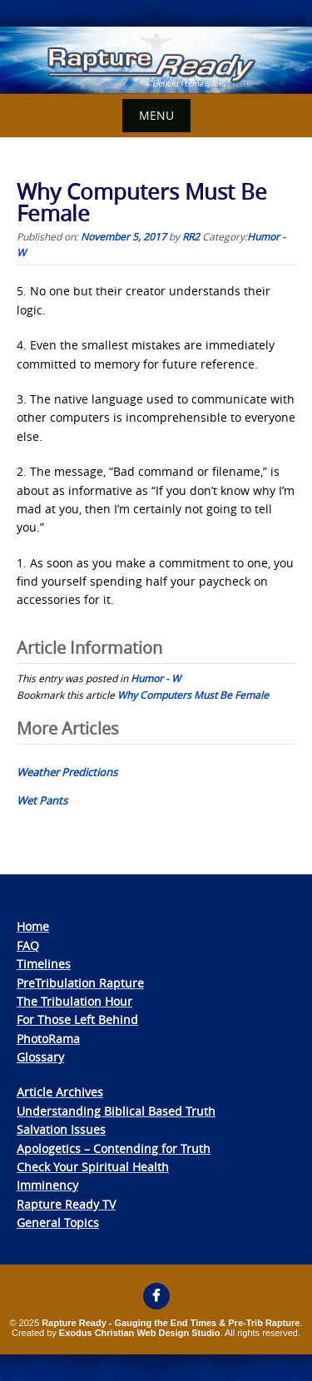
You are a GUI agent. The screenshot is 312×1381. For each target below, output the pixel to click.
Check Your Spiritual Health (93, 1167)
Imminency (47, 1185)
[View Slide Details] (156, 60)
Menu (156, 115)
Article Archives (60, 1092)
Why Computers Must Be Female (193, 694)
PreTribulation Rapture (80, 983)
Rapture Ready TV (66, 1204)
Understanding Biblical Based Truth (116, 1111)
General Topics (58, 1222)
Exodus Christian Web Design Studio (139, 1333)
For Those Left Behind (77, 1019)
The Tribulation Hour (74, 1001)
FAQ (28, 945)
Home (33, 926)
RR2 (191, 236)
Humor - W (156, 678)
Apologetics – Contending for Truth (113, 1148)
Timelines (44, 964)
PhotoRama (48, 1039)
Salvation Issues (61, 1129)
